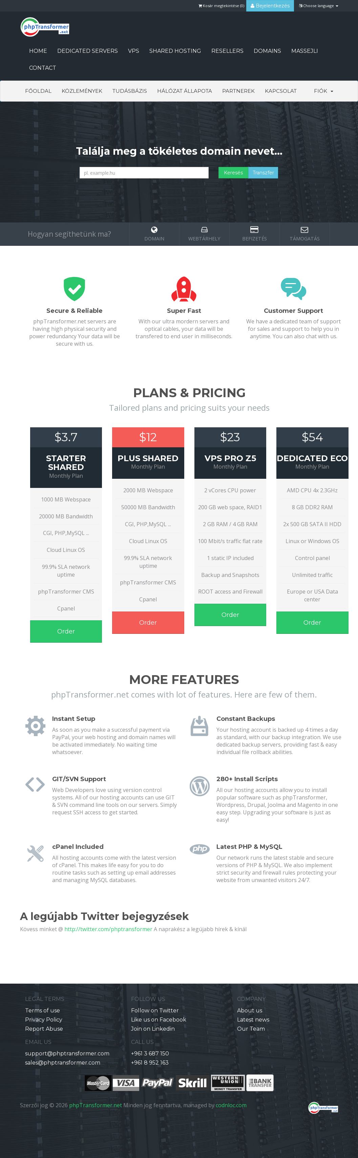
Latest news (253, 1019)
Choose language (318, 5)
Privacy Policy (43, 1019)
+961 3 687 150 (150, 1053)
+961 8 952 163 (150, 1062)
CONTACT (42, 68)
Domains (267, 51)
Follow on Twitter (155, 1010)
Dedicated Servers (87, 51)
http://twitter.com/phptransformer (108, 929)
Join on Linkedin (153, 1029)
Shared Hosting (175, 51)
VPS (133, 51)
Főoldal (38, 91)
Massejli (304, 51)
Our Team (251, 1029)
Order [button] (66, 631)
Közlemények (82, 91)
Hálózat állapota (184, 91)
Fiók (323, 91)
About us (249, 1010)
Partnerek (238, 91)
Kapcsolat (281, 91)
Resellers (227, 51)
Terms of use (42, 1010)
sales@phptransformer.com (62, 1062)
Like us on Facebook (158, 1019)
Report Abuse (44, 1029)
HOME (38, 51)
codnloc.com (231, 1105)
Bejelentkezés (270, 6)
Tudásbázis (129, 91)
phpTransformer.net (95, 1105)
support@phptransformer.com (67, 1053)
